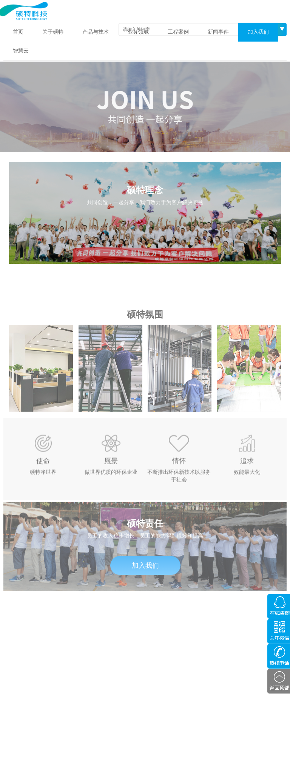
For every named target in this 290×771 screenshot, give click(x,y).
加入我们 (258, 32)
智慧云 (21, 51)
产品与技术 (95, 32)
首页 (18, 32)
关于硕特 (52, 32)
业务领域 (138, 32)
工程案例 (178, 32)
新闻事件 (218, 32)
